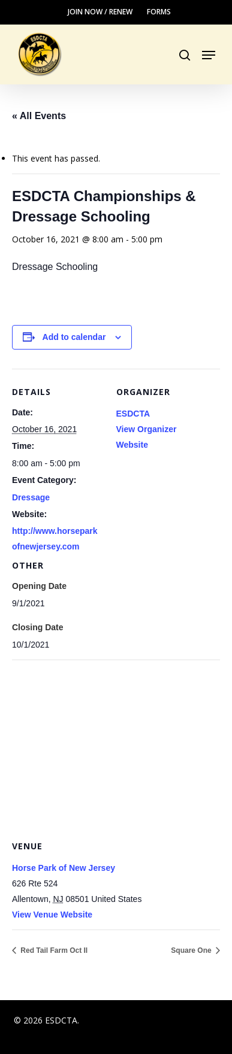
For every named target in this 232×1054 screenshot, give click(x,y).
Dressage (31, 497)
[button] (208, 55)
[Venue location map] (116, 746)
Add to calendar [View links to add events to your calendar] (74, 337)
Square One (192, 950)
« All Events (39, 116)
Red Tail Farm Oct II (53, 950)
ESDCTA (133, 413)
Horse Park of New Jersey (63, 868)
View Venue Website (52, 914)
